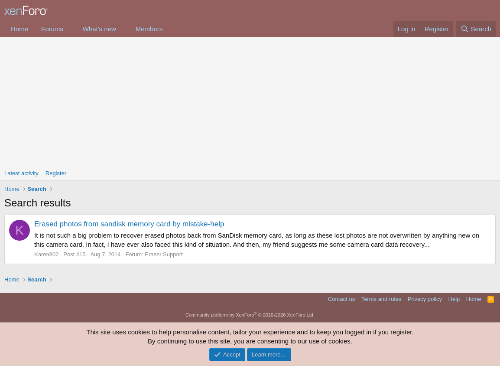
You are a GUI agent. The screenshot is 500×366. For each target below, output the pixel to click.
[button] (70, 29)
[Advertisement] (250, 102)
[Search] (476, 29)
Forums (52, 29)
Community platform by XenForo (250, 314)
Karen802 (46, 254)
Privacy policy (425, 299)
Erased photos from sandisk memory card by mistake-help (129, 224)
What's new (99, 29)
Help (454, 299)
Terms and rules (381, 299)
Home (19, 29)
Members (149, 29)
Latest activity (21, 173)
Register (55, 173)
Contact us (341, 299)
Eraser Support (163, 254)
